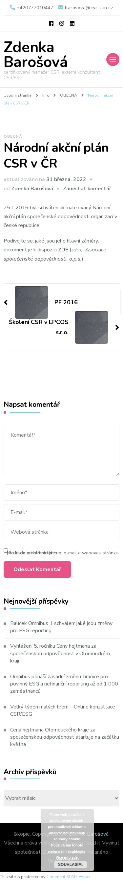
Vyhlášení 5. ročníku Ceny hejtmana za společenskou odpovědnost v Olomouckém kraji (60, 653)
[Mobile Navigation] (112, 59)
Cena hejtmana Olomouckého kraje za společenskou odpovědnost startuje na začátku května (64, 737)
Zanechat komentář (87, 188)
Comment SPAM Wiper (69, 877)
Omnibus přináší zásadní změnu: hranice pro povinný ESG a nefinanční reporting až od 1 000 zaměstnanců (64, 684)
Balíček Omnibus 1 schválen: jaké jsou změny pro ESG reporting (61, 627)
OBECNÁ (13, 136)
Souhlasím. (70, 864)
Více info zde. (67, 857)
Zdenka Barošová (36, 54)
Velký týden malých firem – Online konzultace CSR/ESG (62, 710)
